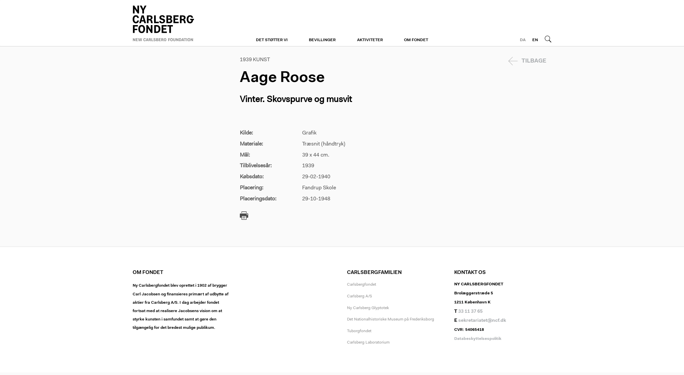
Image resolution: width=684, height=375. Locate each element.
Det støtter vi (272, 40)
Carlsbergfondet (361, 285)
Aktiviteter (370, 40)
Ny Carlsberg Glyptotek (368, 308)
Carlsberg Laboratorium (368, 343)
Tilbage (534, 61)
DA (523, 40)
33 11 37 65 (470, 311)
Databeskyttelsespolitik (477, 339)
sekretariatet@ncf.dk (482, 320)
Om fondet (416, 40)
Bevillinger (322, 40)
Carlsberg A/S (359, 296)
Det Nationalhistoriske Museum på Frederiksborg (390, 319)
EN (535, 40)
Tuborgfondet (359, 331)
